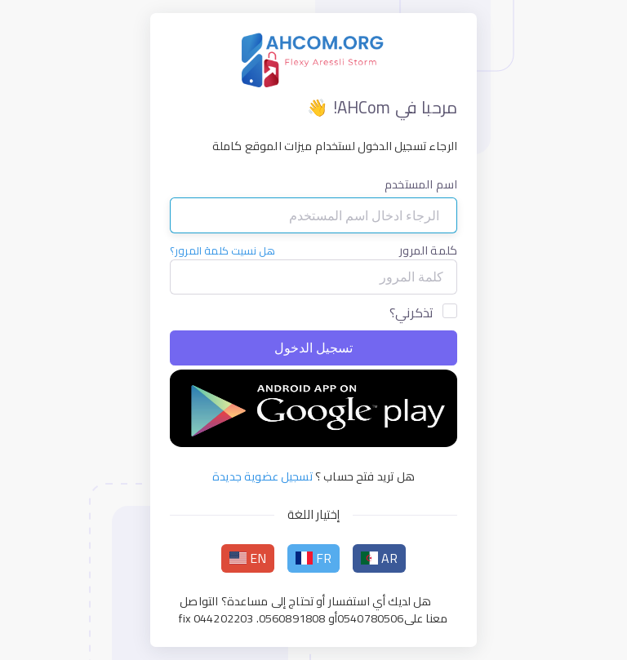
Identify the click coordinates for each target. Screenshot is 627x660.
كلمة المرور (428, 250)
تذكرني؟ (411, 312)
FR (314, 558)
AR (379, 558)
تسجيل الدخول (313, 348)
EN (248, 558)
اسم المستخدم (421, 184)
